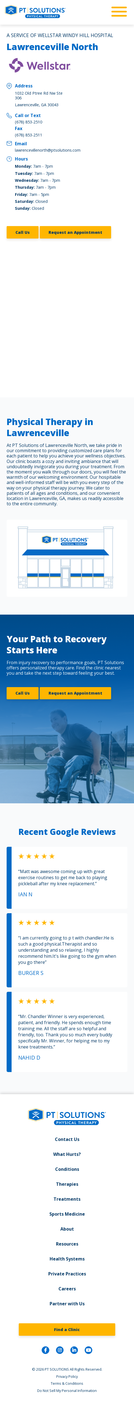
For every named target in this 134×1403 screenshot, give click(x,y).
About (67, 1229)
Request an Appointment (75, 232)
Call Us (22, 232)
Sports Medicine (67, 1214)
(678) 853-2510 (28, 122)
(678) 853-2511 (28, 135)
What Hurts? (67, 1154)
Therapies (67, 1184)
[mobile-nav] (117, 12)
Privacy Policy (67, 1376)
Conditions (67, 1169)
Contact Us (67, 1139)
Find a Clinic (67, 1329)
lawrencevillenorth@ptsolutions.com (48, 150)
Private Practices (67, 1274)
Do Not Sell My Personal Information (67, 1390)
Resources (67, 1244)
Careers (67, 1289)
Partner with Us (67, 1304)
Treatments (67, 1199)
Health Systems (67, 1259)
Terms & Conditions (67, 1383)
